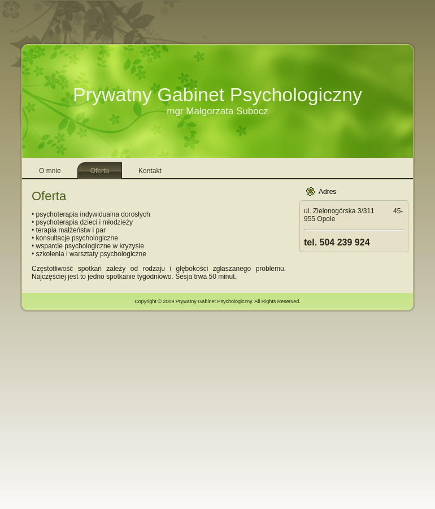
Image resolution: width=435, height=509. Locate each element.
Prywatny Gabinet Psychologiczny (217, 94)
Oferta (49, 196)
